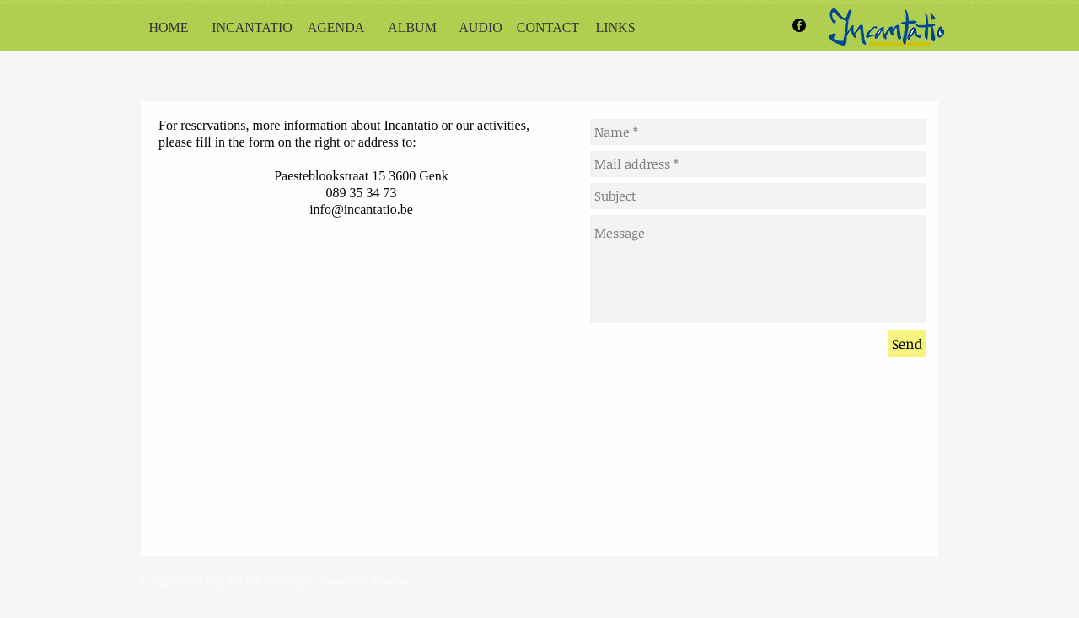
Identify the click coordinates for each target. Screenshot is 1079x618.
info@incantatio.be (361, 209)
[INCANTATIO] (252, 27)
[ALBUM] (412, 27)
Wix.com (391, 582)
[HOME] (168, 27)
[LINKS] (615, 27)
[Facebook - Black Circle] (799, 25)
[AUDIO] (480, 27)
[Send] (907, 343)
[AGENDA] (336, 27)
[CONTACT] (548, 27)
